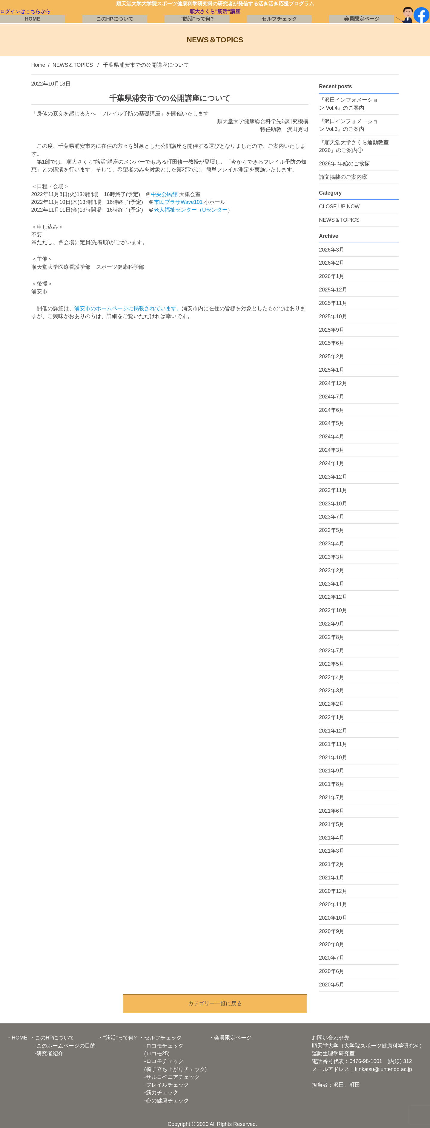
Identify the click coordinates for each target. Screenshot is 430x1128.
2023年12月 (333, 477)
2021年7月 (331, 797)
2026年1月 (331, 276)
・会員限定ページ (230, 1038)
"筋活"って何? (196, 20)
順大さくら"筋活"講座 (215, 12)
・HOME (16, 1038)
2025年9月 (331, 330)
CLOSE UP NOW (339, 207)
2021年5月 (331, 824)
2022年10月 (333, 610)
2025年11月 (333, 303)
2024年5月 (331, 423)
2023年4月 (331, 544)
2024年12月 (333, 383)
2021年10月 (333, 758)
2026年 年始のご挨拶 (344, 164)
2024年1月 (331, 463)
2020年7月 (331, 958)
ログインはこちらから (27, 12)
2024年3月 (331, 450)
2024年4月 (331, 437)
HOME (33, 20)
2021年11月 (333, 744)
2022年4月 (331, 677)
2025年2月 (331, 356)
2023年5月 (331, 530)
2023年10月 (333, 504)
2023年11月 (333, 490)
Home (38, 65)
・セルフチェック (160, 1038)
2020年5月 (331, 985)
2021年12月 (333, 731)
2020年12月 (333, 891)
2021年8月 (331, 784)
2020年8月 (331, 944)
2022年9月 (331, 624)
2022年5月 (331, 664)
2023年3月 (331, 557)
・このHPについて (52, 1038)
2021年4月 (331, 838)
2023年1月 (331, 584)
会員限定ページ (361, 20)
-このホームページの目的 (63, 1046)
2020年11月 (333, 904)
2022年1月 (331, 717)
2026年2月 (331, 263)
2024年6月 (331, 410)
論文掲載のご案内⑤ (343, 177)
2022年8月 (331, 637)
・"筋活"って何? (117, 1038)
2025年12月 (333, 290)
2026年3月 (331, 250)
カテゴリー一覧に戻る (215, 1003)
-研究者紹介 (47, 1053)
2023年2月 (331, 570)
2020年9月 (331, 931)
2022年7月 (331, 651)
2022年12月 (333, 597)
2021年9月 (331, 771)
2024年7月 (331, 397)
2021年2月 (331, 864)
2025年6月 (331, 343)
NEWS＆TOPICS (73, 65)
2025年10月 (333, 316)
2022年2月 (331, 704)
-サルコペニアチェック (169, 1077)
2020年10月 (333, 918)
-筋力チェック (158, 1093)
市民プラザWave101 (178, 202)
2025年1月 (331, 370)
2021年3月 (331, 851)
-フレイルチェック (164, 1085)
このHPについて (114, 20)
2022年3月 (331, 690)
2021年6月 (331, 811)
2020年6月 (331, 971)
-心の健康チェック (164, 1101)
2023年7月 (331, 517)
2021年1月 (331, 878)
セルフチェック (279, 20)
